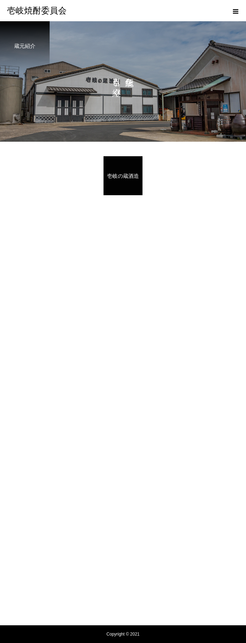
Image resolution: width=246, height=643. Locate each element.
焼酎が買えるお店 (123, 588)
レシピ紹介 (123, 561)
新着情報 (123, 575)
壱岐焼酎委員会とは (123, 521)
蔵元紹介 (123, 548)
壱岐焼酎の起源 (123, 534)
